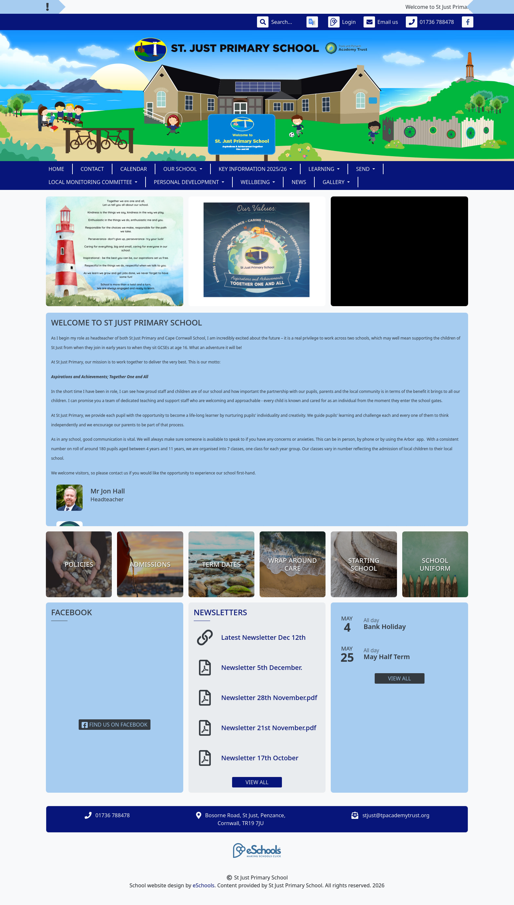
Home (56, 169)
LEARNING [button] (322, 169)
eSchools (204, 885)
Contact (92, 169)
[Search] (284, 22)
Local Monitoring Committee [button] (91, 182)
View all (257, 782)
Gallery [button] (334, 182)
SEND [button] (363, 169)
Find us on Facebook (115, 724)
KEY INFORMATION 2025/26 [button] (253, 169)
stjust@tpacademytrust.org (396, 815)
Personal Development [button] (187, 182)
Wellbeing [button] (256, 182)
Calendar (133, 169)
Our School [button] (180, 169)
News (298, 182)
